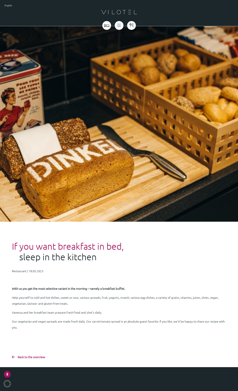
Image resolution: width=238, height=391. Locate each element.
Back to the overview (31, 357)
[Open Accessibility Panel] (7, 374)
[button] (7, 383)
